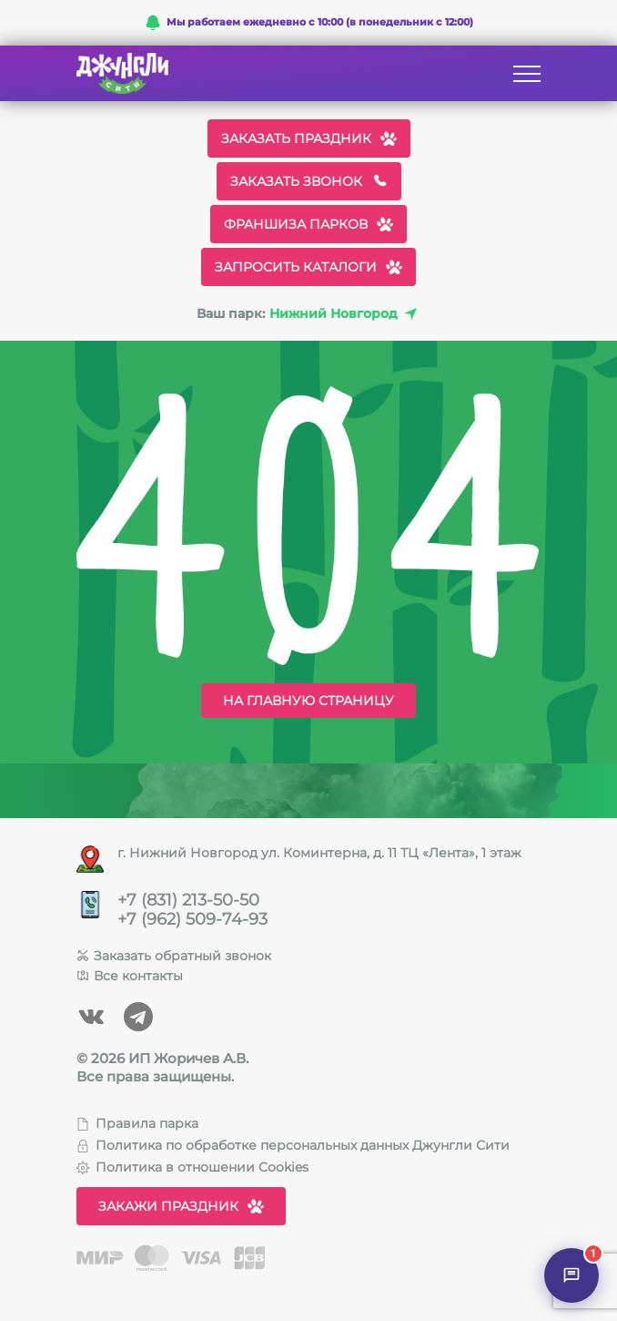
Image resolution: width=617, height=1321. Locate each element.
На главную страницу (308, 700)
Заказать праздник (309, 138)
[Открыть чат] (571, 1275)
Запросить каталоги (308, 267)
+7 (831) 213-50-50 (188, 900)
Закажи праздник (181, 1206)
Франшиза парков (308, 224)
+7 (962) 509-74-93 (192, 919)
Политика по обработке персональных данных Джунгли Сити (293, 1145)
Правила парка (137, 1123)
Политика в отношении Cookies (192, 1167)
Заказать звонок (309, 181)
